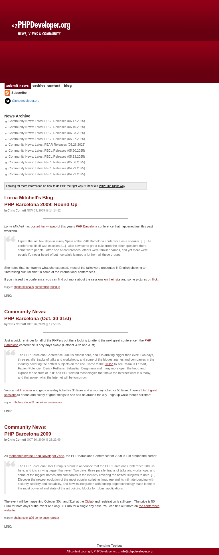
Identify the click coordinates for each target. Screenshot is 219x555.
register (54, 517)
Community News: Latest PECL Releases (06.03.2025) (47, 133)
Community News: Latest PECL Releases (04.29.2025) (47, 168)
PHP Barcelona (86, 226)
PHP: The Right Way (112, 186)
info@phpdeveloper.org (137, 551)
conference (42, 286)
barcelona (41, 402)
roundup (55, 286)
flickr (155, 279)
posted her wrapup (43, 226)
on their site (112, 279)
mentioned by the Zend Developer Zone (36, 456)
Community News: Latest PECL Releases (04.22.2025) (47, 174)
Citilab (109, 364)
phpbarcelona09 (24, 286)
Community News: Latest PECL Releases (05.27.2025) (47, 139)
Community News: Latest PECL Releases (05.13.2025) (47, 156)
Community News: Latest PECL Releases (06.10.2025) (47, 127)
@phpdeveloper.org (21, 100)
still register (24, 390)
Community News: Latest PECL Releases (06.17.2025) (47, 121)
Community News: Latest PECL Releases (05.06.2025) (47, 162)
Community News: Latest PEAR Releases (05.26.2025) (47, 144)
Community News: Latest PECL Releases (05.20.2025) (47, 150)
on (149, 279)
